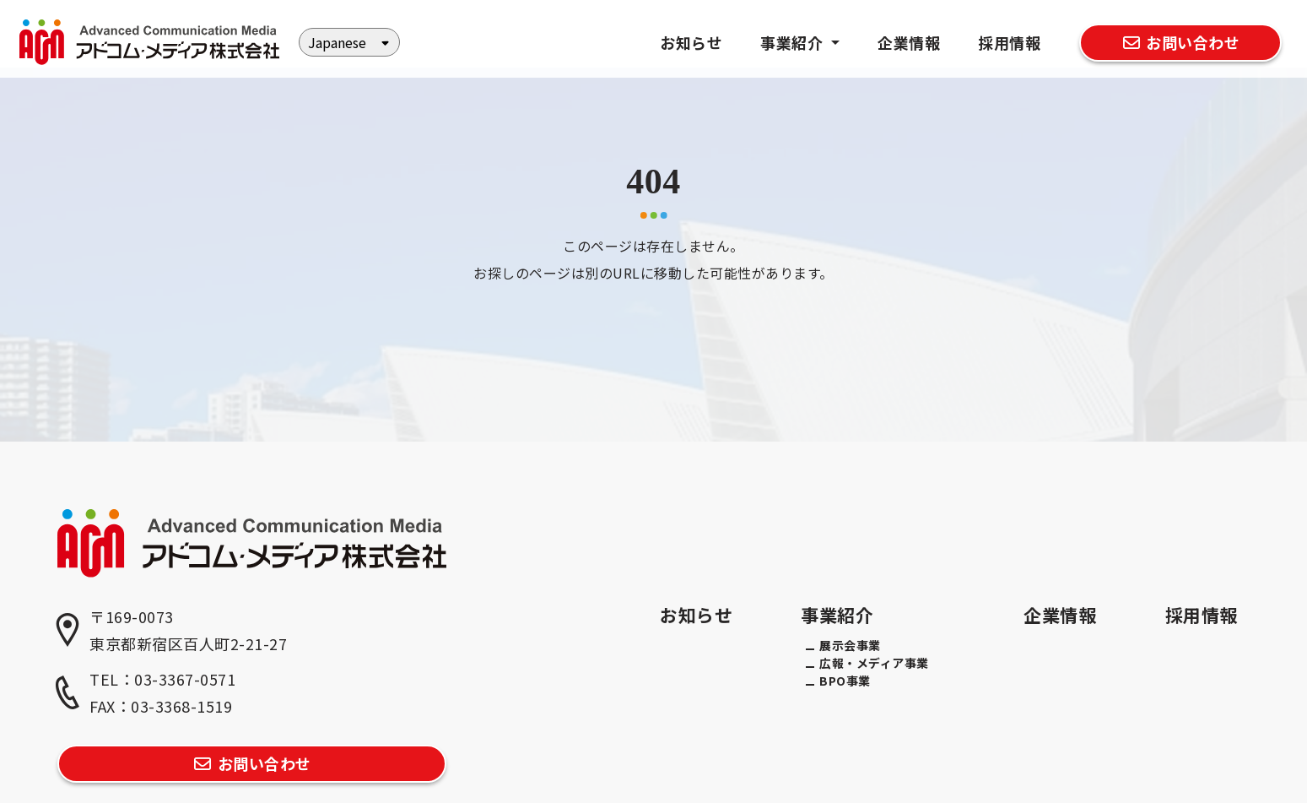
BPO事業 (845, 680)
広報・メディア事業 (874, 662)
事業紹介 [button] (793, 42)
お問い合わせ (1180, 42)
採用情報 (1009, 42)
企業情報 (909, 42)
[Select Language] (349, 42)
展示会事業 (850, 645)
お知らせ (691, 42)
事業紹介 (837, 614)
